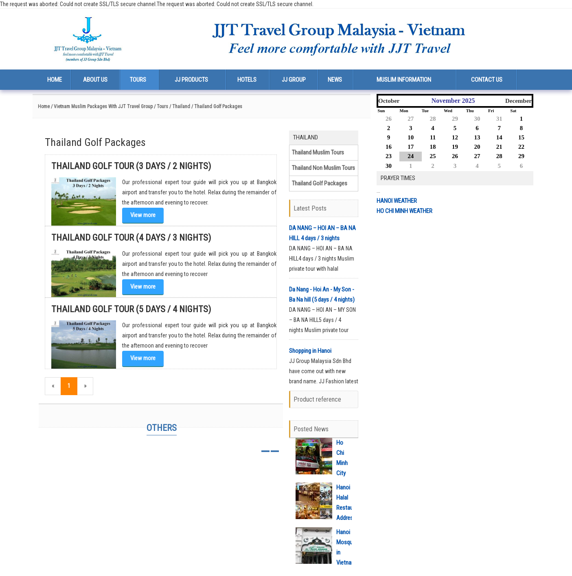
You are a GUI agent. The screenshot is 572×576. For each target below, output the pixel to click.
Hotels (246, 79)
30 (477, 118)
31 (499, 118)
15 (521, 137)
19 (455, 146)
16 (389, 146)
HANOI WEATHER (397, 200)
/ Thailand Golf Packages (216, 106)
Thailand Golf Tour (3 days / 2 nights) (131, 166)
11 (433, 137)
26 (389, 118)
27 (411, 118)
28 (433, 118)
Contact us (486, 79)
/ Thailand (179, 106)
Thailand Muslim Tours (318, 152)
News (335, 79)
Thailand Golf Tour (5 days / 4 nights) (131, 309)
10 (411, 137)
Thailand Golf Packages (319, 183)
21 (499, 146)
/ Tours (161, 106)
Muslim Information (404, 79)
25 (433, 156)
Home (54, 79)
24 (411, 156)
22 (521, 146)
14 (499, 137)
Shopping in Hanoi (310, 350)
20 (477, 146)
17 (411, 146)
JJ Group (294, 79)
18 (433, 146)
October (388, 101)
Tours (138, 79)
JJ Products (191, 79)
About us (95, 79)
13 (477, 137)
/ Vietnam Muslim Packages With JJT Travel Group (101, 106)
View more (143, 215)
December (518, 101)
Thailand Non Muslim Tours (323, 168)
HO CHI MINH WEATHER (404, 211)
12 (455, 137)
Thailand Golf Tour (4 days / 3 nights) (131, 238)
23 (389, 156)
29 (455, 118)
